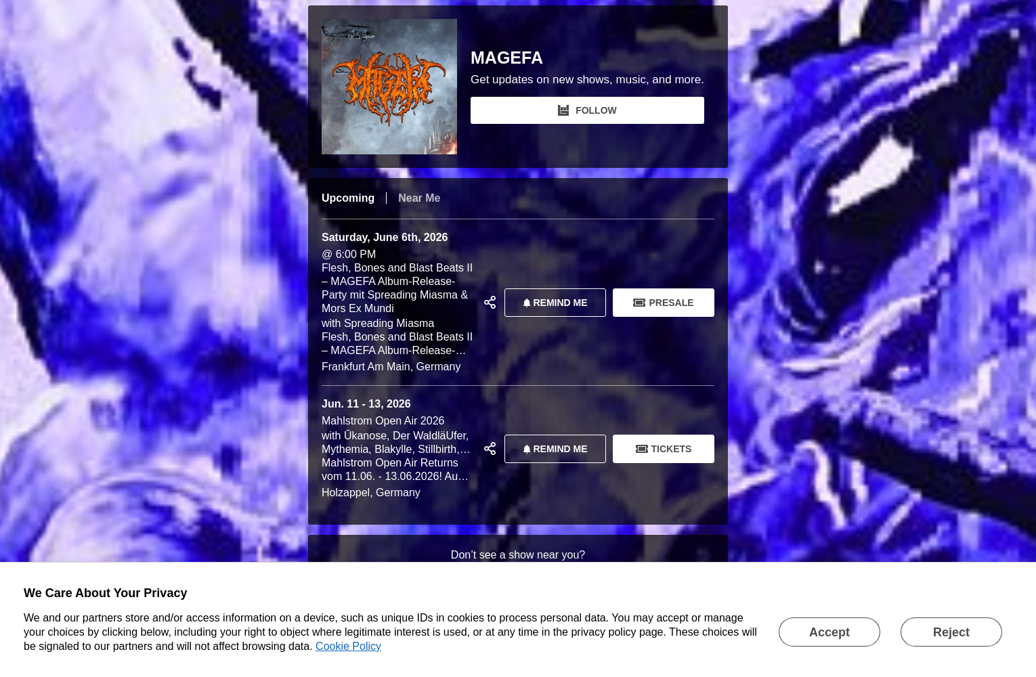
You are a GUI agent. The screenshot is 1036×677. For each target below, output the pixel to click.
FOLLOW (587, 110)
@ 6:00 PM (398, 302)
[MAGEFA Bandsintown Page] (396, 86)
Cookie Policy (348, 646)
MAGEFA (507, 57)
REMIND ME (552, 302)
